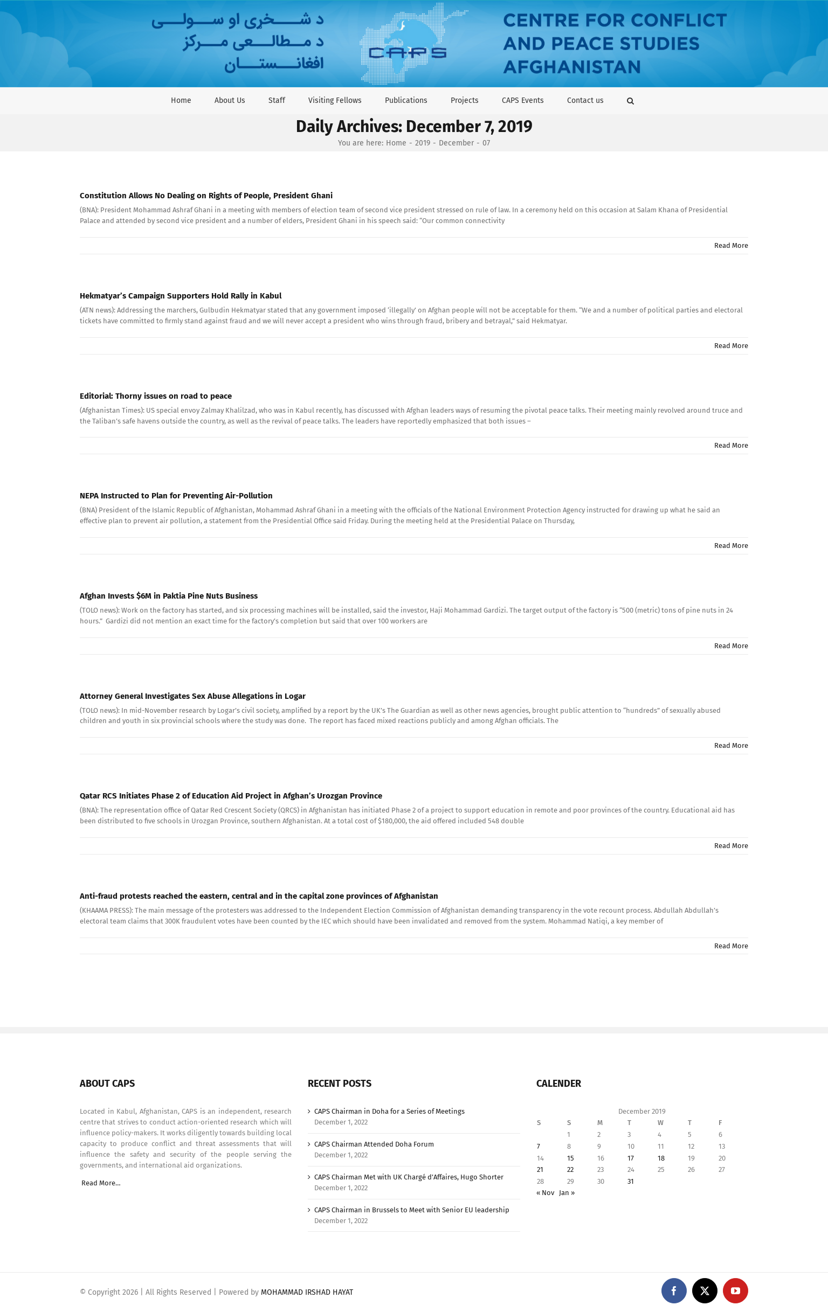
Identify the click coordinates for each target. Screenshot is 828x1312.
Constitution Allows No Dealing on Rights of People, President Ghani (206, 195)
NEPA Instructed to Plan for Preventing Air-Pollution (176, 496)
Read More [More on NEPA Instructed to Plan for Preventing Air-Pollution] (731, 546)
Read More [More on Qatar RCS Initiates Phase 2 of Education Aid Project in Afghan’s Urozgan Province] (731, 846)
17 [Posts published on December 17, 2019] (630, 1158)
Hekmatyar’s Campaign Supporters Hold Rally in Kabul (180, 296)
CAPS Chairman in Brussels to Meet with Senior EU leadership (411, 1210)
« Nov (545, 1193)
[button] (630, 100)
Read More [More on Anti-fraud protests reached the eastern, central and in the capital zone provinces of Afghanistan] (731, 946)
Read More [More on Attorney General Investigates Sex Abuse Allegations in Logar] (731, 745)
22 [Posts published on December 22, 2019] (570, 1169)
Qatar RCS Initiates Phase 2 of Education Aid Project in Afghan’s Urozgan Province (231, 796)
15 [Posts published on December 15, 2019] (570, 1158)
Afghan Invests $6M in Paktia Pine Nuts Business (169, 596)
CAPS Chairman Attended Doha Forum (374, 1144)
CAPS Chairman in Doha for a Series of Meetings (389, 1111)
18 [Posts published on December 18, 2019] (661, 1158)
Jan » (567, 1193)
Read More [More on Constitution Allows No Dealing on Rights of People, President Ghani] (731, 245)
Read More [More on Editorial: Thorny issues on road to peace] (731, 445)
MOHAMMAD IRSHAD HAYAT (307, 1292)
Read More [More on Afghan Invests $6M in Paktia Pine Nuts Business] (731, 646)
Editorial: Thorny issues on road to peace (156, 396)
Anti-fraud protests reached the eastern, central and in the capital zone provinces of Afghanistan (259, 896)
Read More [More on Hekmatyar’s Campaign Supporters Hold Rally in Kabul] (731, 346)
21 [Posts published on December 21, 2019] (540, 1169)
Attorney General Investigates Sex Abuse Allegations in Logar (193, 696)
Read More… (101, 1183)
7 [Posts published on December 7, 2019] (538, 1146)
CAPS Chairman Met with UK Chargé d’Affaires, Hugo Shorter (408, 1177)
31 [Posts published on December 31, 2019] (630, 1181)
